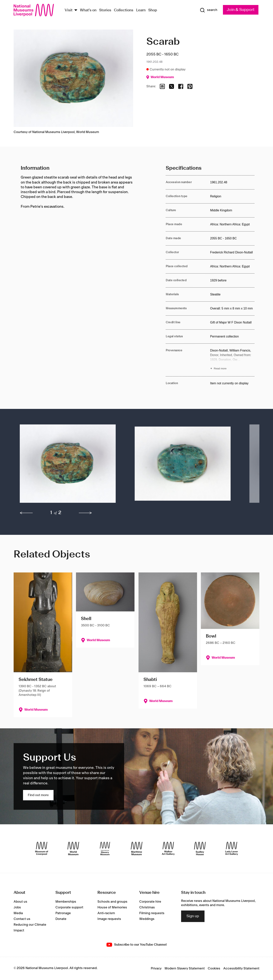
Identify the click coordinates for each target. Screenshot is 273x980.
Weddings (146, 919)
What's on (88, 10)
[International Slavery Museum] (104, 848)
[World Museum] (73, 848)
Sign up (192, 916)
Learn (141, 10)
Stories (105, 10)
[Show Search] (208, 10)
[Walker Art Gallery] (168, 848)
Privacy (156, 968)
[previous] (26, 512)
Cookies (214, 968)
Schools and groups (112, 901)
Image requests (109, 919)
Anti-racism (106, 913)
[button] (69, 465)
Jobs (17, 907)
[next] (85, 512)
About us (20, 901)
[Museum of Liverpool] (41, 848)
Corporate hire (150, 901)
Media (18, 913)
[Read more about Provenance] (232, 360)
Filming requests (151, 913)
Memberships (65, 901)
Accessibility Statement (241, 968)
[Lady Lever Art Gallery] (231, 848)
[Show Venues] (75, 10)
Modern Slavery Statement (185, 968)
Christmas (147, 907)
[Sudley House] (199, 848)
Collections (123, 10)
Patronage (63, 913)
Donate (60, 919)
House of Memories (112, 907)
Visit (69, 10)
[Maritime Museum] (136, 848)
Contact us (22, 919)
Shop (152, 10)
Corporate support (69, 907)
